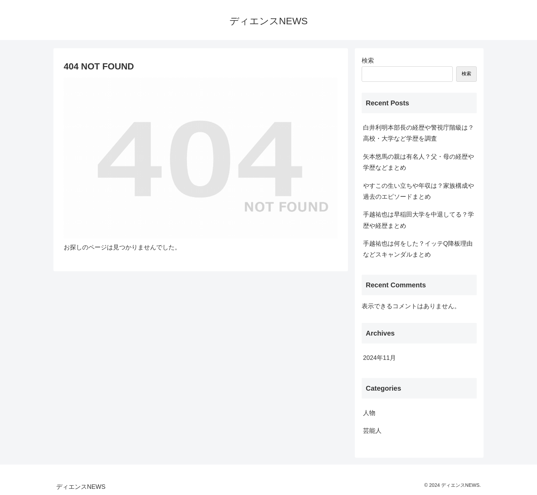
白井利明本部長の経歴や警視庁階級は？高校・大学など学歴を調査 (418, 133)
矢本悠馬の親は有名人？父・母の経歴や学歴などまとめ (418, 162)
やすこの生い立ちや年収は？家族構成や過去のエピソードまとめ (418, 191)
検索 (368, 60)
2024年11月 (379, 357)
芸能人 (372, 430)
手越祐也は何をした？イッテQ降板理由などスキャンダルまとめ (418, 249)
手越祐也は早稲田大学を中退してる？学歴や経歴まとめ (418, 220)
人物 (369, 412)
